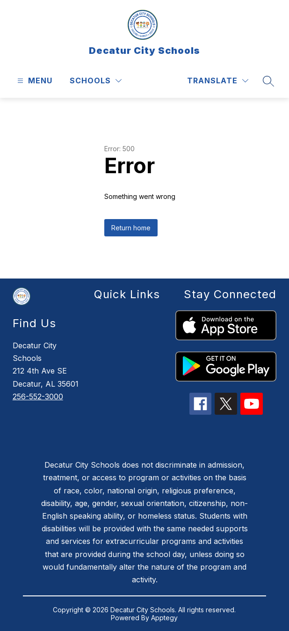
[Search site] (268, 81)
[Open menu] (33, 81)
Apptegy (164, 618)
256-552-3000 (38, 396)
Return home (131, 228)
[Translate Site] (218, 81)
